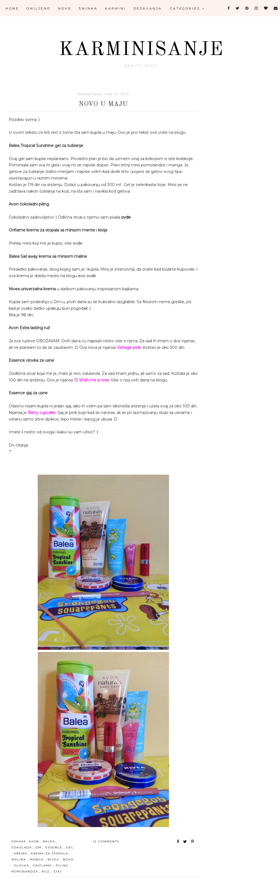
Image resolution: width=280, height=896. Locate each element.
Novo (64, 8)
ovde (126, 217)
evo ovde (87, 275)
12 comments (106, 841)
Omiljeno (39, 8)
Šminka (88, 8)
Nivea (54, 859)
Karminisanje (141, 50)
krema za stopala (50, 853)
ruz (46, 871)
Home (12, 8)
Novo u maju (103, 104)
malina (19, 859)
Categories (187, 8)
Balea (49, 841)
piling (63, 865)
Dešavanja (147, 8)
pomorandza (25, 871)
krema (21, 853)
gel (70, 847)
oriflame (43, 865)
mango (37, 859)
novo (68, 859)
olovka (22, 865)
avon (34, 841)
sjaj (57, 871)
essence (54, 847)
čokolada (22, 847)
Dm (39, 847)
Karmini (115, 8)
